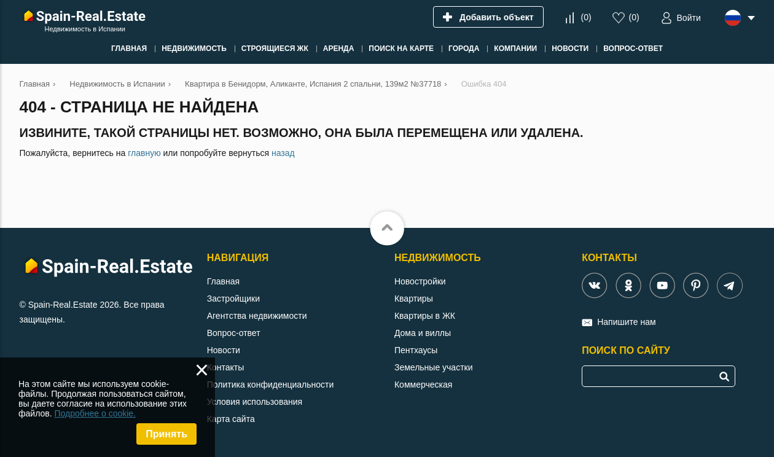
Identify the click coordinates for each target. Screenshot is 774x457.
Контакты (225, 367)
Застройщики (233, 298)
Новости (223, 350)
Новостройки (420, 281)
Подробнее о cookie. (95, 413)
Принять (166, 434)
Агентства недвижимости (257, 316)
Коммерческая (423, 384)
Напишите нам (626, 322)
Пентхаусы (415, 350)
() (585, 17)
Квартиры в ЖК (424, 316)
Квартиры (413, 298)
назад (283, 153)
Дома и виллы (422, 333)
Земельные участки (433, 367)
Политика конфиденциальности (270, 384)
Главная (223, 281)
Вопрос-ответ (233, 333)
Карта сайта (231, 419)
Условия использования (254, 402)
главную (144, 153)
